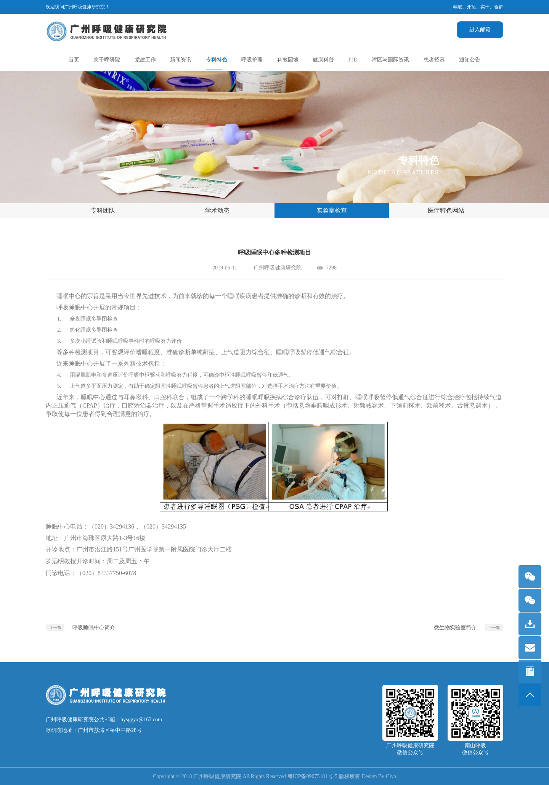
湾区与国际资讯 (390, 60)
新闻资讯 (180, 60)
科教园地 (288, 60)
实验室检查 (331, 210)
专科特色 (216, 60)
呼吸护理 (252, 60)
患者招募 (434, 60)
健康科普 (323, 60)
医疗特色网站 (446, 210)
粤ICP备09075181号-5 (312, 776)
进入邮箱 (480, 29)
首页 (74, 60)
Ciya (391, 776)
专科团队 (103, 210)
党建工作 (145, 60)
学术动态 (217, 210)
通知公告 (469, 60)
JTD (353, 60)
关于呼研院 (106, 60)
